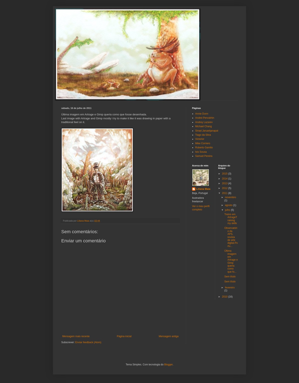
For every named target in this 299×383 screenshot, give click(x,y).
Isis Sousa (201, 151)
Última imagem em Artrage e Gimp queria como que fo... (231, 261)
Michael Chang (203, 126)
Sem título (229, 276)
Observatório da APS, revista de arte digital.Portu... (231, 237)
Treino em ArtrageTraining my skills (230, 219)
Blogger (168, 364)
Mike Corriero (202, 143)
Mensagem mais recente (75, 336)
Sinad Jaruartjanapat (206, 130)
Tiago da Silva (203, 134)
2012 (225, 188)
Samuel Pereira (203, 156)
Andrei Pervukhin (204, 117)
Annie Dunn (201, 113)
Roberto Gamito (204, 147)
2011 (225, 193)
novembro (230, 197)
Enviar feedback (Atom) (88, 342)
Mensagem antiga (169, 336)
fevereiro (230, 287)
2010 (225, 296)
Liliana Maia (203, 189)
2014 (225, 178)
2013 (225, 183)
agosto (229, 205)
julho (228, 210)
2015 (225, 173)
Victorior (199, 139)
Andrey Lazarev (204, 122)
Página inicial (124, 336)
